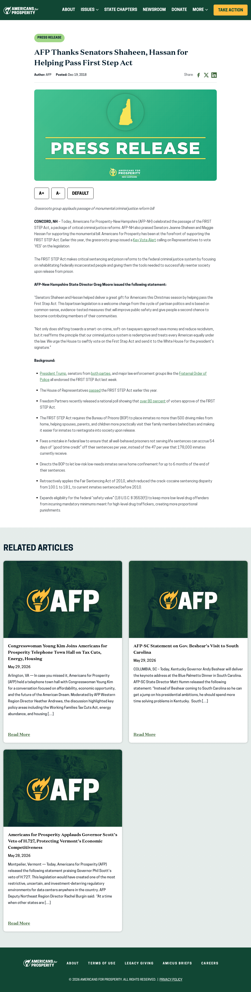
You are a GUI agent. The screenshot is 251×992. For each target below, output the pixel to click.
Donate (179, 10)
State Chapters (120, 10)
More (198, 10)
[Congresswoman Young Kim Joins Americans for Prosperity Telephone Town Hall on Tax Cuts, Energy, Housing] (62, 652)
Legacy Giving (139, 963)
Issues (87, 10)
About (68, 10)
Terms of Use (101, 963)
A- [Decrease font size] (58, 194)
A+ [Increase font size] (41, 194)
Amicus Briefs (177, 963)
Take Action (233, 12)
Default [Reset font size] (80, 194)
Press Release (49, 37)
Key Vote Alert (144, 240)
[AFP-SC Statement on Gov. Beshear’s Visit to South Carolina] (188, 652)
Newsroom (154, 10)
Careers (210, 963)
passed (95, 391)
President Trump (53, 374)
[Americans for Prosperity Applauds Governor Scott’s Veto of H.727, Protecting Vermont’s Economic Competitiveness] (62, 841)
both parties (100, 374)
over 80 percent (153, 401)
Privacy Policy (170, 980)
